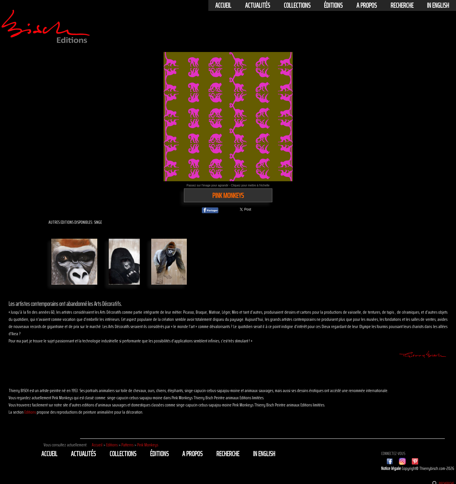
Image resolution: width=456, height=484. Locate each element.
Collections (297, 5)
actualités (257, 5)
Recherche (402, 5)
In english (438, 5)
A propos (366, 5)
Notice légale (391, 468)
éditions (333, 5)
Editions (30, 412)
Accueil (223, 5)
